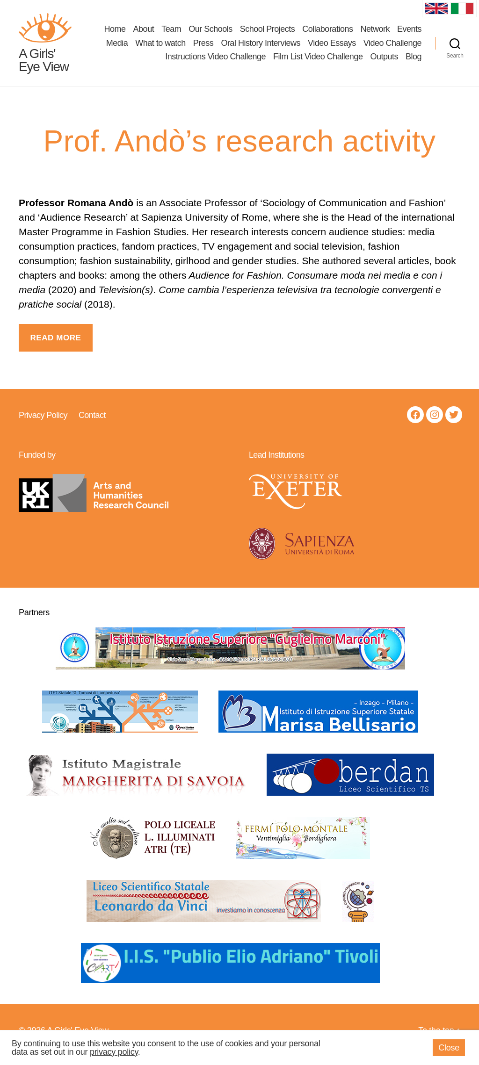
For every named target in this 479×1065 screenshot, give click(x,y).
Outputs (384, 60)
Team (171, 32)
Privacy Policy (43, 422)
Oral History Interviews (260, 46)
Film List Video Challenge (318, 60)
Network (375, 32)
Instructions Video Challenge (215, 60)
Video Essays (332, 46)
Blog (413, 60)
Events (409, 32)
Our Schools (210, 32)
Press (203, 46)
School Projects (267, 32)
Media (117, 46)
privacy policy (114, 1052)
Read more (55, 345)
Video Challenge (392, 46)
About (143, 32)
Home (115, 32)
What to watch (160, 46)
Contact (92, 422)
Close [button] (448, 1047)
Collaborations (327, 32)
